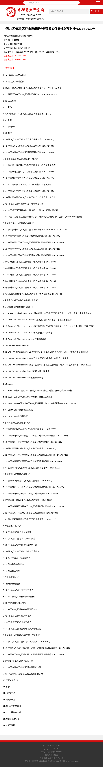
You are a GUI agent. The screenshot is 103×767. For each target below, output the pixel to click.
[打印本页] (7, 36)
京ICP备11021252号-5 (41, 761)
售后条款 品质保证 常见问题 (51, 758)
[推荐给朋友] (18, 36)
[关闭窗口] (28, 36)
